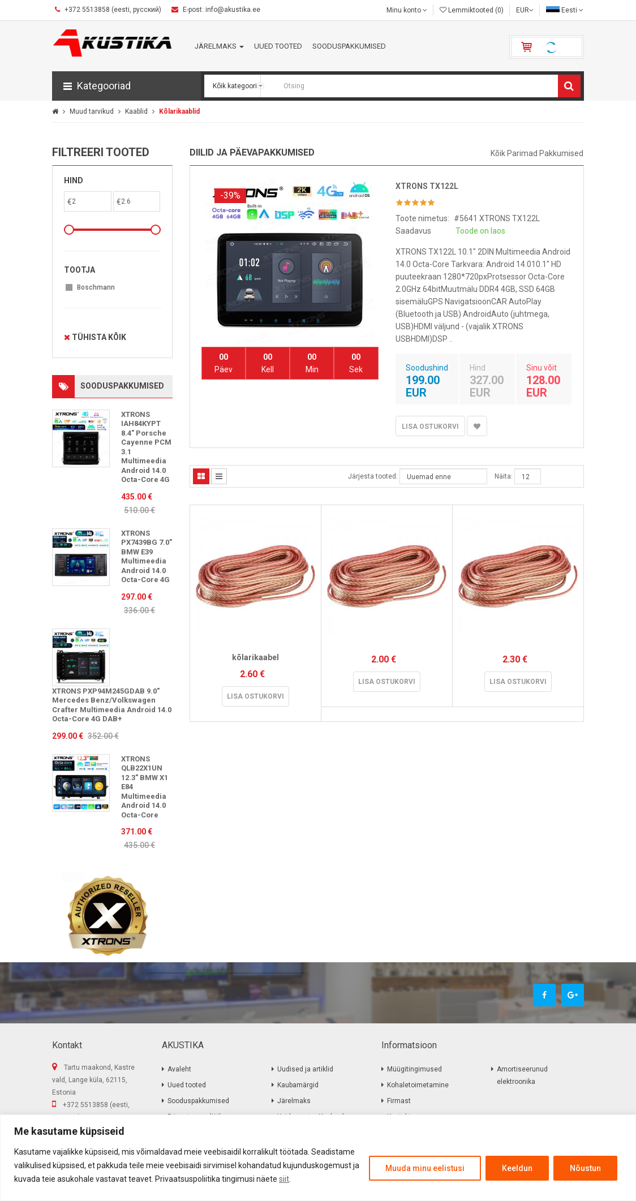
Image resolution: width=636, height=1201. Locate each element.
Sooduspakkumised (198, 1101)
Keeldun (517, 1168)
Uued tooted (186, 1085)
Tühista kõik (95, 337)
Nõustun (585, 1168)
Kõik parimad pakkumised (537, 153)
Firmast (399, 1101)
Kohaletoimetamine (418, 1085)
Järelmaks (294, 1101)
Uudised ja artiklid (305, 1069)
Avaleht (179, 1069)
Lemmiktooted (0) (472, 10)
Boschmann (96, 287)
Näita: (504, 476)
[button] (126, 86)
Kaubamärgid (298, 1085)
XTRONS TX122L (427, 186)
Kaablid (136, 111)
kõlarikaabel (255, 657)
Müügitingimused (414, 1069)
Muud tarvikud (92, 111)
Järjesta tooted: (373, 476)
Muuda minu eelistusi (425, 1168)
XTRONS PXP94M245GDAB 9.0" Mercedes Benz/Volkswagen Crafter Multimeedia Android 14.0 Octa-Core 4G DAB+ (111, 705)
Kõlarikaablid (179, 111)
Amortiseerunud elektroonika (522, 1075)
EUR (525, 10)
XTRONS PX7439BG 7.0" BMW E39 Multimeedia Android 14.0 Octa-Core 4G (146, 556)
